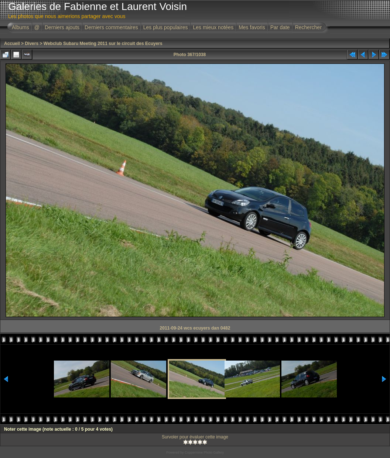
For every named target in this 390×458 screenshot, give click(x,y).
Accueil (12, 43)
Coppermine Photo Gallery (204, 452)
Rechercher (308, 27)
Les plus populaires (165, 27)
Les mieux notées (213, 27)
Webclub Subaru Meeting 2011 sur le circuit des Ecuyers (103, 43)
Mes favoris (252, 27)
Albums (20, 27)
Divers (31, 43)
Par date (280, 27)
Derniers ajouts (62, 27)
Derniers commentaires (111, 27)
